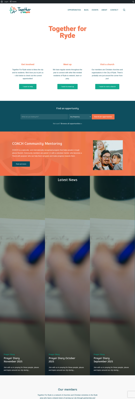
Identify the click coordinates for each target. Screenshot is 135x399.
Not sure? (67, 124)
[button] (27, 86)
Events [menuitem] (13, 1)
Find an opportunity (67, 108)
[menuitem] (2, 1)
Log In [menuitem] (6, 1)
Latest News (67, 180)
